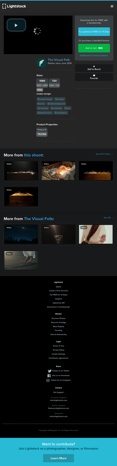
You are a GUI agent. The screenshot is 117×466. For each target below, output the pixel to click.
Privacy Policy (58, 350)
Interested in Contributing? (58, 307)
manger (59, 99)
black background (56, 103)
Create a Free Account (58, 290)
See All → (108, 217)
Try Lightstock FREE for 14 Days (94, 31)
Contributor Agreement (58, 358)
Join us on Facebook (60, 375)
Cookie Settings (58, 354)
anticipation (61, 112)
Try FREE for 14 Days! (58, 294)
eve (67, 108)
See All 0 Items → (104, 154)
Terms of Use (58, 345)
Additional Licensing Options (94, 55)
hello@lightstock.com (59, 416)
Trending (58, 330)
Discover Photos (59, 318)
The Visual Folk (59, 59)
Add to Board (94, 68)
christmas (43, 108)
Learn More (58, 458)
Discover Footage (58, 322)
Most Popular (58, 326)
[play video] (16, 25)
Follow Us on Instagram (61, 380)
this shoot (33, 155)
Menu (111, 6)
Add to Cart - (94, 48)
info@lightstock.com (58, 400)
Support (58, 298)
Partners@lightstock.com (58, 408)
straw (41, 103)
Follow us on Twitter (60, 370)
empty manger (45, 99)
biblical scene (45, 112)
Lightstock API (59, 302)
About (58, 286)
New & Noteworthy (59, 334)
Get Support (58, 392)
